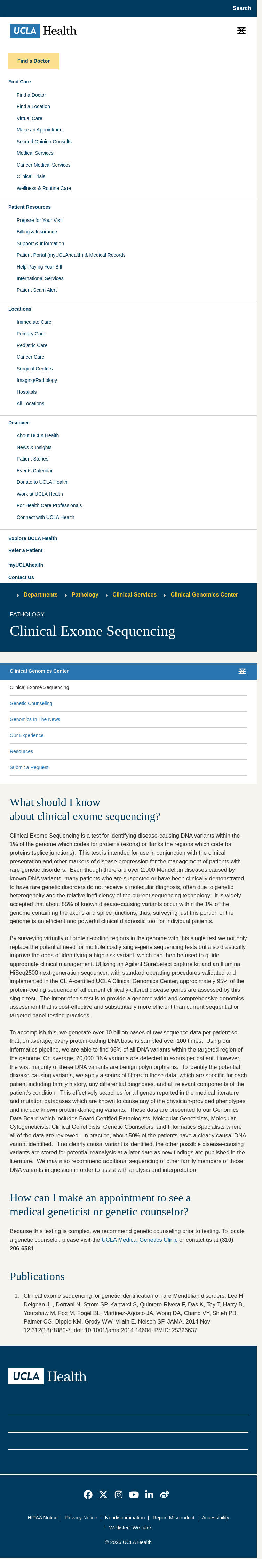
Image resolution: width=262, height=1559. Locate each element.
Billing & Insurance (37, 231)
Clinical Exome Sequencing (39, 687)
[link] (88, 1494)
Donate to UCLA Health (42, 482)
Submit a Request (29, 767)
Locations (19, 309)
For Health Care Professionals (49, 505)
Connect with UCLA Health (45, 517)
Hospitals (27, 392)
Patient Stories (32, 459)
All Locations (30, 403)
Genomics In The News (35, 719)
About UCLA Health (38, 435)
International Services (40, 278)
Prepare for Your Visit (40, 220)
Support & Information (40, 243)
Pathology (85, 595)
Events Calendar (35, 470)
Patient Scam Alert (37, 290)
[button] (128, 539)
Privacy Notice (81, 1517)
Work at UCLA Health (40, 494)
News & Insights (34, 447)
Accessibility (215, 1517)
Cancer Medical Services (44, 165)
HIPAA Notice (42, 1517)
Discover (18, 422)
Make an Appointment (40, 130)
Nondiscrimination (125, 1517)
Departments (41, 595)
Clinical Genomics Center (204, 595)
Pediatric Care (32, 345)
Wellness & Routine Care (44, 188)
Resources (21, 751)
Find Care (19, 82)
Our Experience (26, 735)
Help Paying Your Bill (39, 267)
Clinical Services (134, 595)
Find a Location (33, 106)
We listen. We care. (131, 1527)
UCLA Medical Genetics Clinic (139, 1240)
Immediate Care (34, 322)
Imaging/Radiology (37, 380)
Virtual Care (29, 118)
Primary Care (31, 333)
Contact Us (21, 577)
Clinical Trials (31, 176)
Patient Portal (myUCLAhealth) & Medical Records (71, 255)
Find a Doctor (31, 95)
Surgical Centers (35, 368)
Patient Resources (29, 207)
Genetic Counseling (31, 703)
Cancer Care (30, 357)
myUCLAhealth (25, 565)
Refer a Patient (25, 550)
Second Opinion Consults (44, 141)
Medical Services (35, 153)
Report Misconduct (173, 1517)
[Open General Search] (240, 8)
